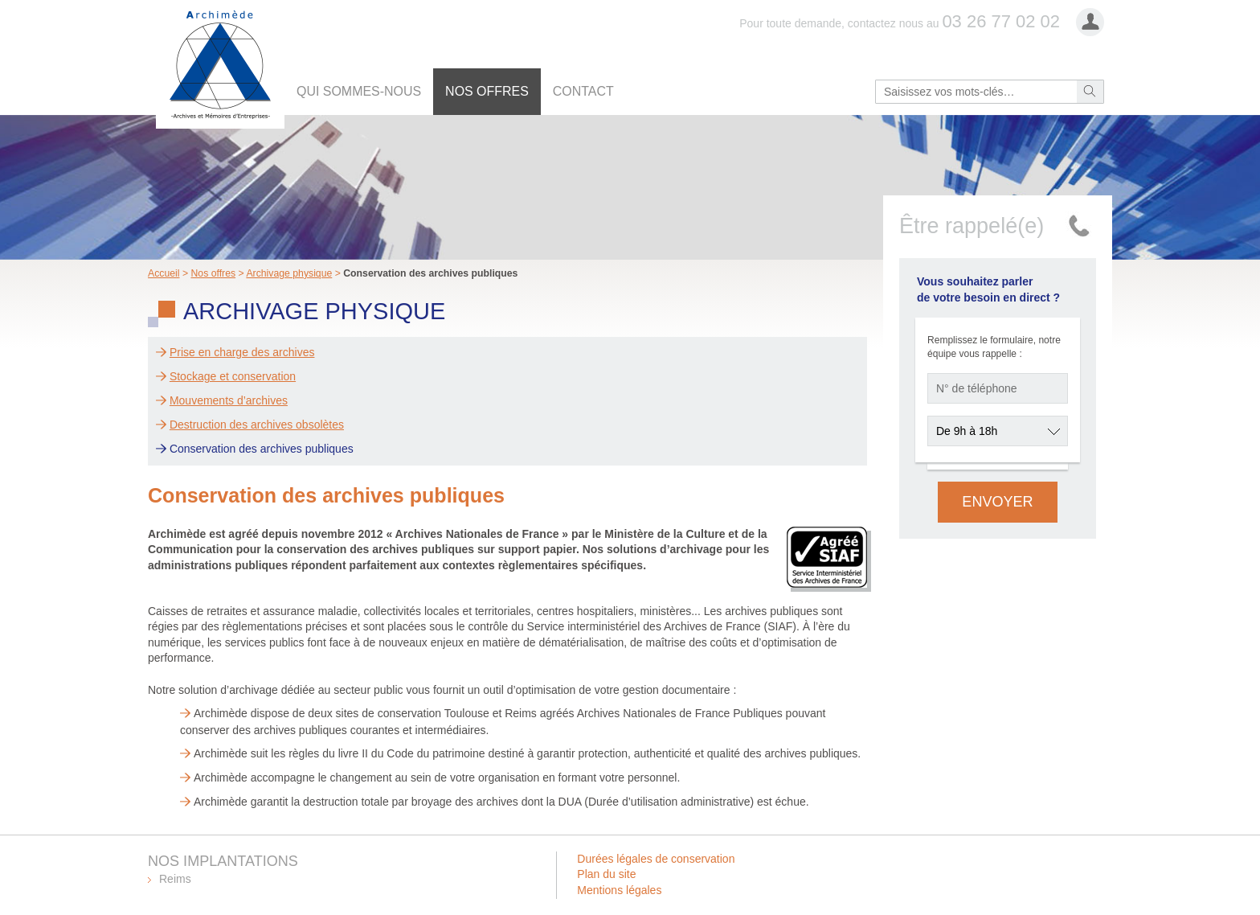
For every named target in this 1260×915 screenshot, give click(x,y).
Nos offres (487, 91)
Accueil (164, 273)
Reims (175, 878)
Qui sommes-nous (359, 91)
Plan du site (606, 874)
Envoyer (997, 502)
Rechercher (1090, 92)
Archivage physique (289, 273)
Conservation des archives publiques (262, 448)
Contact (583, 91)
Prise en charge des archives (242, 352)
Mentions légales (619, 890)
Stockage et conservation (233, 376)
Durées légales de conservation (655, 858)
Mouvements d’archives (229, 400)
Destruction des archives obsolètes (257, 424)
